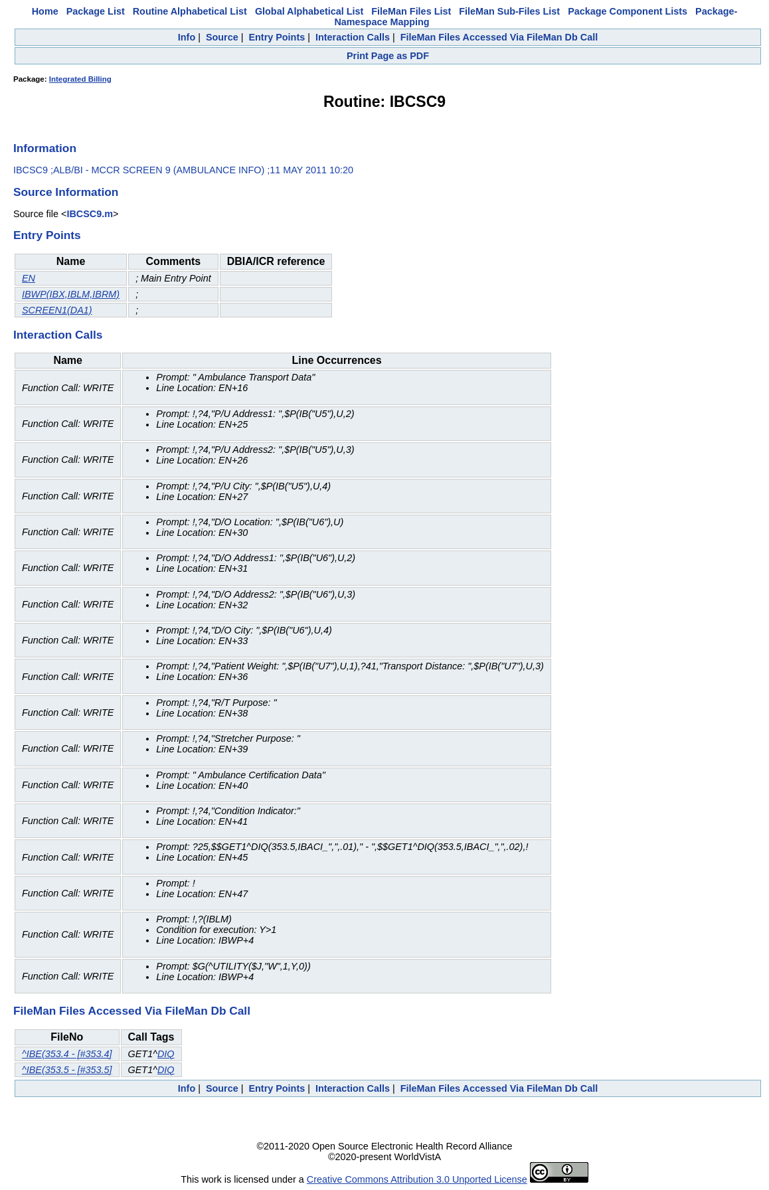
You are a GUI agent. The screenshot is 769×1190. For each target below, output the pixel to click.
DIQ (166, 1054)
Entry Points (276, 37)
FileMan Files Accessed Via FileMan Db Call (499, 37)
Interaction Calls (352, 37)
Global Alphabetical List (309, 11)
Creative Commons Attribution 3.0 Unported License (417, 1179)
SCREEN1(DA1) (57, 310)
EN (28, 278)
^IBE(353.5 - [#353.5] (67, 1069)
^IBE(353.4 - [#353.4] (67, 1054)
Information (44, 148)
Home (45, 11)
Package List (95, 11)
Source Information (65, 192)
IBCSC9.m (89, 214)
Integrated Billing (80, 79)
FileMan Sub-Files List (509, 11)
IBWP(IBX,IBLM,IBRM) (71, 294)
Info (186, 37)
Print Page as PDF (388, 55)
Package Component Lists (627, 11)
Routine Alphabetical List (190, 11)
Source (222, 37)
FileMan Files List (411, 11)
